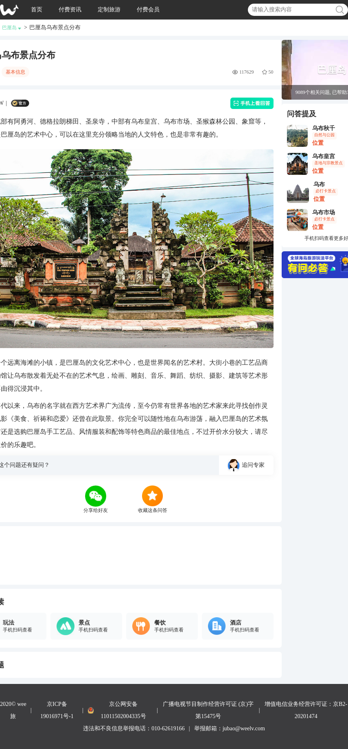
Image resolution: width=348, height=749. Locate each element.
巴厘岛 (11, 27)
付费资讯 (70, 10)
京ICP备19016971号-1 (57, 710)
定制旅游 (109, 10)
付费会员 (148, 10)
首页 (36, 10)
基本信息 (15, 72)
